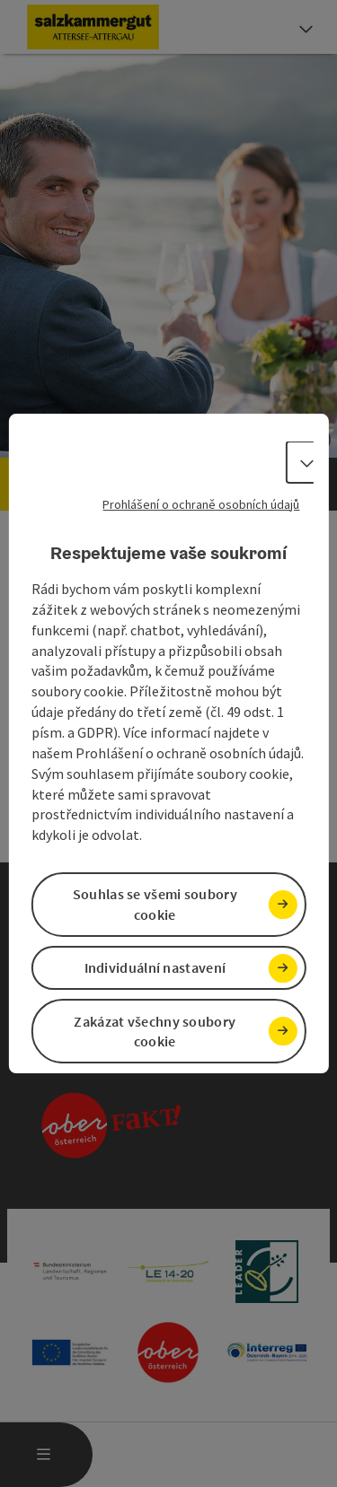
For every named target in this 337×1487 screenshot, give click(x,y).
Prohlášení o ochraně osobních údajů (200, 504)
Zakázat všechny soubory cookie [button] (154, 1031)
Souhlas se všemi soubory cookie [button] (155, 904)
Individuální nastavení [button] (155, 967)
